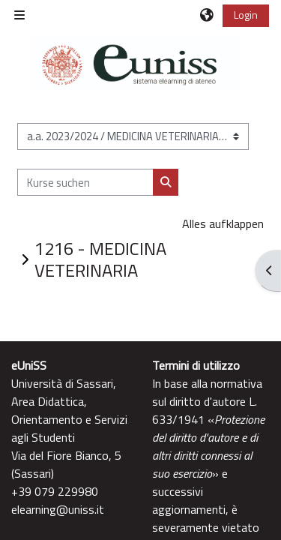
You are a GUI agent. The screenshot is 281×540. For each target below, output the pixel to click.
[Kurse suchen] (85, 182)
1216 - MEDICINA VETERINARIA (100, 259)
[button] (207, 15)
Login (246, 14)
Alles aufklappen (223, 223)
